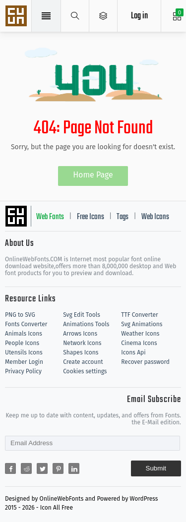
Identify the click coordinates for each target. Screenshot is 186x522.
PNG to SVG (20, 314)
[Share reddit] (26, 468)
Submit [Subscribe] (156, 468)
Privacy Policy (23, 371)
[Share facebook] (10, 468)
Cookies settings (85, 371)
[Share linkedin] (73, 468)
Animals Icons (23, 333)
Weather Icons (140, 333)
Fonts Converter (26, 324)
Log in (139, 16)
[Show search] (75, 16)
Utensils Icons (24, 352)
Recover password (145, 361)
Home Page (93, 174)
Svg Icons (17, 17)
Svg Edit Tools (81, 314)
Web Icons (155, 217)
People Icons (22, 343)
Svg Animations (141, 324)
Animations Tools (86, 324)
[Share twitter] (42, 468)
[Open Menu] (103, 16)
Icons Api (133, 352)
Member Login (24, 361)
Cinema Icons (139, 343)
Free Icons (90, 217)
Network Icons (82, 343)
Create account (83, 361)
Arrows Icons (80, 333)
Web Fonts (50, 217)
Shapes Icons (80, 352)
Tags (122, 217)
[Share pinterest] (58, 468)
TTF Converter (139, 314)
